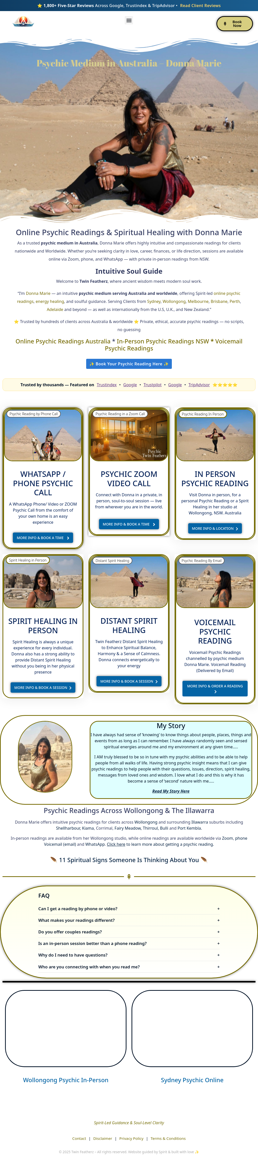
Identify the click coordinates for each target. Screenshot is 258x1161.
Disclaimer (102, 1138)
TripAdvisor (199, 385)
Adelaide (55, 309)
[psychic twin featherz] (66, 1028)
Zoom (227, 838)
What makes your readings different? (76, 920)
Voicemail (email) (60, 844)
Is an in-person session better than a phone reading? (92, 943)
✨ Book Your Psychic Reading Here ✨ (129, 364)
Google (130, 385)
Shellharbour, (68, 828)
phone (241, 838)
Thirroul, (151, 828)
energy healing (50, 301)
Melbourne (198, 301)
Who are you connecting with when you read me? (89, 967)
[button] (129, 20)
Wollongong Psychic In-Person (66, 1080)
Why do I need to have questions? (73, 955)
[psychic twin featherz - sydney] (192, 1028)
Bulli (164, 828)
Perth (235, 301)
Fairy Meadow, (128, 828)
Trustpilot (153, 385)
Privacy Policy (131, 1138)
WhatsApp (95, 844)
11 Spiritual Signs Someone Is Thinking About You (130, 860)
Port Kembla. (190, 828)
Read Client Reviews (200, 5)
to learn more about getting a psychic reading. (160, 844)
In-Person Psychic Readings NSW (164, 341)
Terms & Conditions (168, 1138)
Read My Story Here (171, 791)
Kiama (88, 828)
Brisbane (219, 301)
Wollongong (174, 301)
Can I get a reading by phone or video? (77, 908)
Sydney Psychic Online (192, 1080)
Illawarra (199, 822)
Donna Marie (38, 293)
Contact (79, 1138)
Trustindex (107, 385)
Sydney (153, 301)
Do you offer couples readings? (70, 932)
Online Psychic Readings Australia (64, 341)
